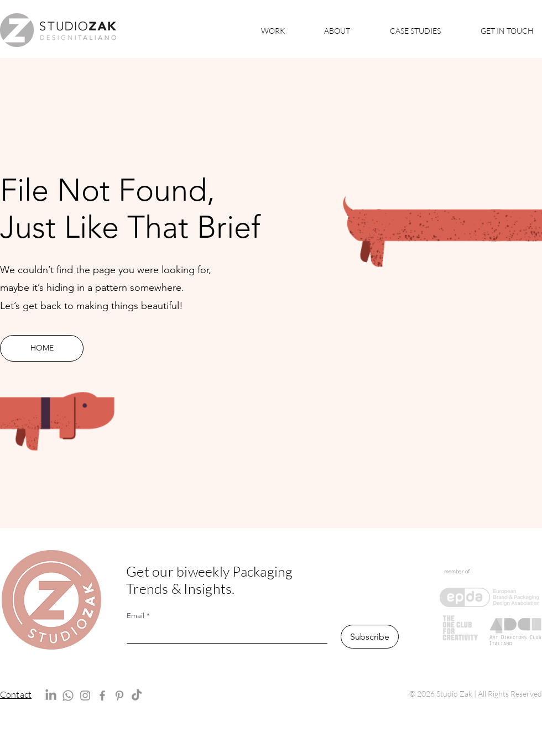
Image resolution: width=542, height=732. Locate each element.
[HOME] (42, 348)
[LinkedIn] (51, 695)
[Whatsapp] (68, 695)
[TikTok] (136, 695)
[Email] (224, 634)
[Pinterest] (119, 695)
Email (138, 615)
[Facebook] (102, 695)
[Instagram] (85, 695)
